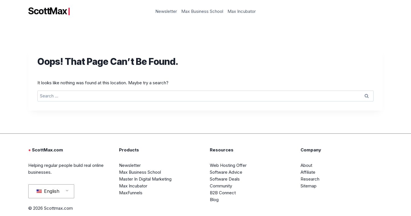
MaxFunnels (130, 192)
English (48, 191)
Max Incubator (241, 11)
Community (221, 186)
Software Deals (225, 179)
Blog (214, 199)
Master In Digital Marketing (145, 179)
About (306, 165)
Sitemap (309, 186)
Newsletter (166, 11)
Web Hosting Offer (228, 165)
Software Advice (226, 172)
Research (310, 179)
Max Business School (202, 11)
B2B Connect (223, 192)
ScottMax (49, 11)
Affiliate (308, 172)
